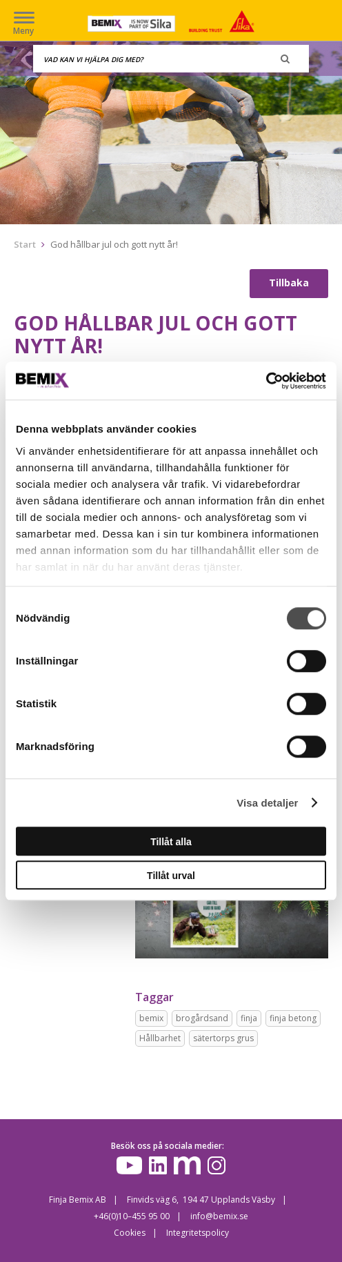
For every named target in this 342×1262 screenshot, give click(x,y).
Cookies (129, 1233)
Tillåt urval (171, 875)
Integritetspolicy (197, 1233)
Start (25, 244)
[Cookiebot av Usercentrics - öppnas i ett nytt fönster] (265, 381)
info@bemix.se (219, 1216)
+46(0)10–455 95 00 (132, 1216)
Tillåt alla (171, 841)
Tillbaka (289, 282)
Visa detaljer (267, 803)
